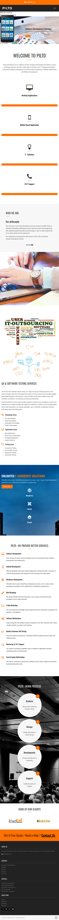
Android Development (7, 885)
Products (3, 873)
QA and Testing (5, 889)
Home (3, 899)
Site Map (3, 905)
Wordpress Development (8, 887)
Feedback (4, 903)
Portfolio (3, 867)
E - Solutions (29, 154)
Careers (3, 871)
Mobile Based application (29, 124)
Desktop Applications (29, 95)
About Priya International (8, 865)
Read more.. (7, 486)
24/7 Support (29, 184)
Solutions (4, 901)
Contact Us (48, 835)
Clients (3, 869)
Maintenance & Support (8, 891)
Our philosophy (12, 221)
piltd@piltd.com (30, 2)
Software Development (7, 883)
